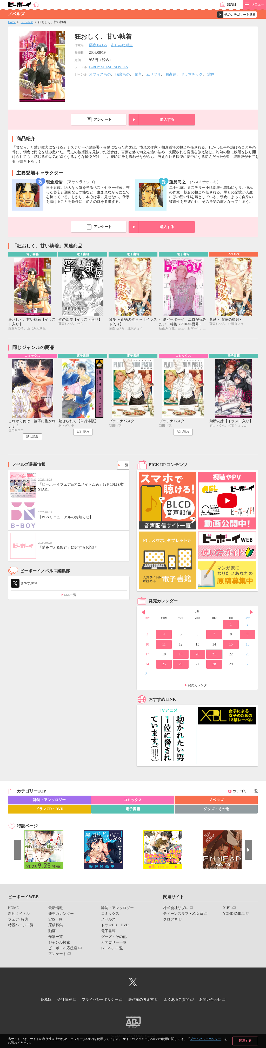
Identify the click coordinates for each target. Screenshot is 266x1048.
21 (214, 655)
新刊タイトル (19, 915)
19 (180, 655)
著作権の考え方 (142, 1000)
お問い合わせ (218, 1000)
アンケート (103, 120)
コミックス (133, 801)
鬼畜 (138, 74)
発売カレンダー (199, 686)
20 (197, 655)
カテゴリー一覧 (245, 792)
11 (163, 645)
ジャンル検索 (59, 944)
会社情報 (59, 1000)
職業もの (122, 74)
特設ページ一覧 (21, 926)
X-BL (227, 909)
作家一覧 (55, 938)
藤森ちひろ (98, 45)
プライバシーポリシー (205, 1039)
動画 (52, 932)
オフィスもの (100, 74)
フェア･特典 (18, 921)
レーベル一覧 (112, 949)
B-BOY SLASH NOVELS (108, 67)
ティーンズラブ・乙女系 (183, 915)
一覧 (123, 465)
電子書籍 (132, 810)
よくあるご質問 (181, 1000)
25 (164, 665)
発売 (231, 4)
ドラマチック (192, 74)
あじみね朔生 (122, 45)
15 (231, 645)
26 (180, 665)
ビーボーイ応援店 (62, 949)
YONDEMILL (233, 915)
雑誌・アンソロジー (49, 801)
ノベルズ (27, 22)
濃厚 (211, 74)
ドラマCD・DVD (49, 810)
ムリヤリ (153, 74)
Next (251, 613)
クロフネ (170, 921)
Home (12, 22)
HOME (13, 909)
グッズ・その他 (216, 810)
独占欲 (170, 74)
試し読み (32, 438)
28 (214, 665)
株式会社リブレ (176, 909)
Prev (143, 613)
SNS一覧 (70, 596)
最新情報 (55, 909)
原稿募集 (55, 926)
